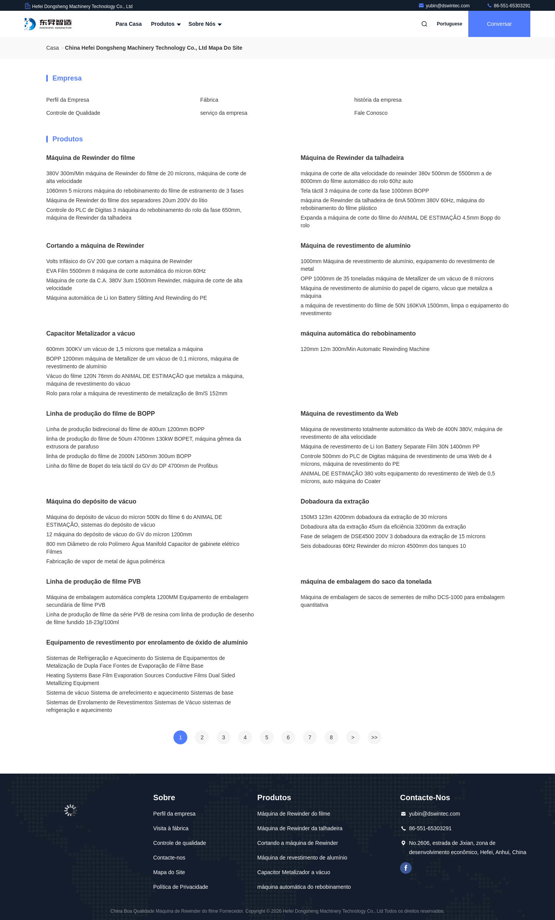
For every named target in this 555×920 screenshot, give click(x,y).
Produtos (165, 24)
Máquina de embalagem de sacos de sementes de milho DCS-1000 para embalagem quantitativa (403, 601)
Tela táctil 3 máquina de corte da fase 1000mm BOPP (365, 191)
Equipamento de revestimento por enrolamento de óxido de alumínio (147, 642)
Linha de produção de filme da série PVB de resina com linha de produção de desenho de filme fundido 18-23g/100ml (150, 618)
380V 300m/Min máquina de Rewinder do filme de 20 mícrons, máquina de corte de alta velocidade (146, 177)
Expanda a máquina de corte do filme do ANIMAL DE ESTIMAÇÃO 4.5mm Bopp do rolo (401, 221)
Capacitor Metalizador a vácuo (90, 333)
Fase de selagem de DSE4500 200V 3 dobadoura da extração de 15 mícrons (393, 536)
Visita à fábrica (171, 828)
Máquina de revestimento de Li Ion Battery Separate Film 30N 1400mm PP (390, 446)
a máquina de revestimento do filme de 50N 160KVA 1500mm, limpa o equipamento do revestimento (405, 309)
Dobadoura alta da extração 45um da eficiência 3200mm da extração (383, 527)
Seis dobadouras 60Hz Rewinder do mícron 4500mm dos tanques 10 (383, 546)
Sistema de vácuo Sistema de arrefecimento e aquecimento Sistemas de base (140, 693)
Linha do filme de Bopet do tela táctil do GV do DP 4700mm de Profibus (132, 466)
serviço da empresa (223, 113)
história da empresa (378, 100)
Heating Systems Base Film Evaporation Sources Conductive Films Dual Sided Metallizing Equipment (140, 679)
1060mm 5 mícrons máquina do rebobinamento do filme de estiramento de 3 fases (145, 191)
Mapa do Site (169, 872)
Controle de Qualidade (73, 113)
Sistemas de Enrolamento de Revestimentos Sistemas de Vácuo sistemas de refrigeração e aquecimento (138, 706)
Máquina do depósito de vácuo (91, 501)
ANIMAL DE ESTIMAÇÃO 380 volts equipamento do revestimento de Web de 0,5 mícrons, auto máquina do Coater (398, 477)
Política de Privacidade (180, 887)
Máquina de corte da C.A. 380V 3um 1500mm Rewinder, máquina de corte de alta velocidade (144, 284)
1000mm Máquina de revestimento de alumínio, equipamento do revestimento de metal (398, 265)
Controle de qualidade (179, 843)
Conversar (499, 24)
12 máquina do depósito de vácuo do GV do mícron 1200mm (119, 534)
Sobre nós (204, 24)
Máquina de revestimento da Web (349, 413)
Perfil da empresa (174, 814)
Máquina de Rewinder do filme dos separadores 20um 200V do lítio (126, 200)
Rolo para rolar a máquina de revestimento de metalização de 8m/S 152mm (136, 393)
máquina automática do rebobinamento (358, 333)
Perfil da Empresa (67, 100)
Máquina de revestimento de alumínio (355, 245)
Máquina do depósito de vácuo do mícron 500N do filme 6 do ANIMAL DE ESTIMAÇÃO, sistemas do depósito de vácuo (134, 521)
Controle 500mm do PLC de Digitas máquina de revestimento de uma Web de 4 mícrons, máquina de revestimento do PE (396, 460)
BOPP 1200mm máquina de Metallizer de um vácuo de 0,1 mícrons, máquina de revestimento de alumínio (142, 362)
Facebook (406, 868)
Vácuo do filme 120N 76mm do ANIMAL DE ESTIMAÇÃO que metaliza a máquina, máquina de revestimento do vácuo (145, 380)
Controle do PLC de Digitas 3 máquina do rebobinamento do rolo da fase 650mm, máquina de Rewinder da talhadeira (144, 214)
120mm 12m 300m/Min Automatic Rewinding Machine (365, 349)
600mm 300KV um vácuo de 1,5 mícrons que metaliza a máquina (124, 349)
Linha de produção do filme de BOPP (100, 413)
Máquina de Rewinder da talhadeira (352, 157)
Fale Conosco (370, 113)
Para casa (129, 24)
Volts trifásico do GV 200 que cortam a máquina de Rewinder (119, 261)
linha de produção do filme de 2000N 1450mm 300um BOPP (119, 456)
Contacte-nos (169, 858)
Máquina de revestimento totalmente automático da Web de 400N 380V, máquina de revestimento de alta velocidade (402, 433)
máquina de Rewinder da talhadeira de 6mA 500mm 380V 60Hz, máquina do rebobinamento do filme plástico (392, 204)
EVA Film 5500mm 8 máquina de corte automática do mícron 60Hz (126, 271)
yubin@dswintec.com (444, 5)
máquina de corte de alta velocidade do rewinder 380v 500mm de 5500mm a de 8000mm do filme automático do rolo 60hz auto (396, 177)
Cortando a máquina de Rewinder (95, 245)
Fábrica (209, 100)
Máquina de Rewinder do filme (90, 157)
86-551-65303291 (508, 5)
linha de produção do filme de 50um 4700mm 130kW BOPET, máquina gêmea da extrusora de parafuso (143, 443)
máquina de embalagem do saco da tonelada (366, 581)
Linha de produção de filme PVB (93, 581)
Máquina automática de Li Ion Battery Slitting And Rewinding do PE (126, 298)
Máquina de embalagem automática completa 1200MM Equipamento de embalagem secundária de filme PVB (147, 601)
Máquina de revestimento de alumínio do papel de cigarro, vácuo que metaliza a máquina (396, 292)
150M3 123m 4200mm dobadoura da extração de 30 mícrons (374, 517)
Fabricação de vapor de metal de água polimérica (105, 561)
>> (374, 737)
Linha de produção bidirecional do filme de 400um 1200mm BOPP (125, 429)
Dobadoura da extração (335, 501)
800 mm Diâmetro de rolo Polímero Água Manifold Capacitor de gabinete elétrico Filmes (142, 548)
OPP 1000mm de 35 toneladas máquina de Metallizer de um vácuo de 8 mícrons (397, 278)
